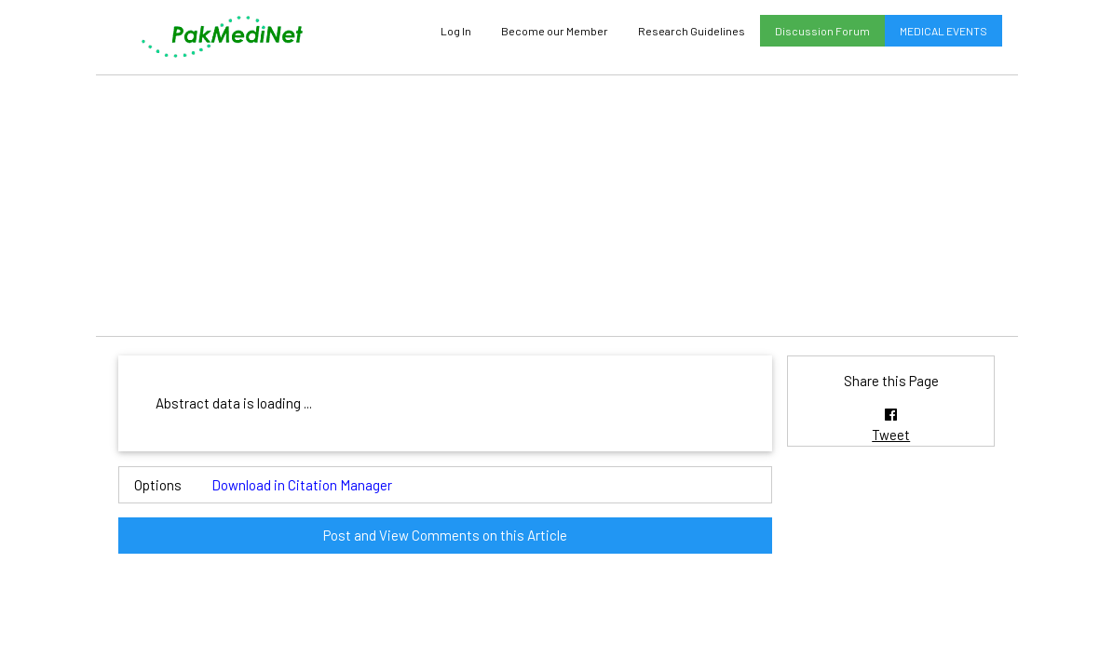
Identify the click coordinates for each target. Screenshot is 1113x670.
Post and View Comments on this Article (445, 535)
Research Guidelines (691, 30)
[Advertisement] (557, 205)
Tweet (891, 434)
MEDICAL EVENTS (943, 30)
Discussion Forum (822, 30)
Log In (456, 30)
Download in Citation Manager (301, 484)
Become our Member (554, 30)
